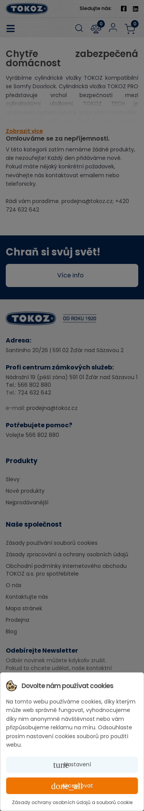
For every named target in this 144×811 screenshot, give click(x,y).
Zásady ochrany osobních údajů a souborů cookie (72, 802)
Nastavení (72, 765)
